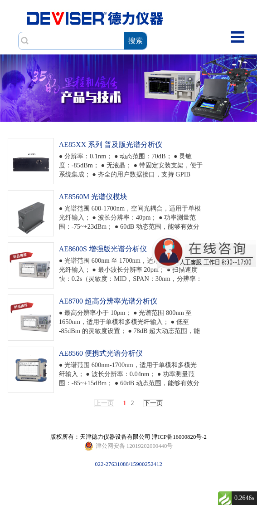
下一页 (153, 403)
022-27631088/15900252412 (128, 446)
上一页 (104, 403)
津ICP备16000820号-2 (179, 437)
